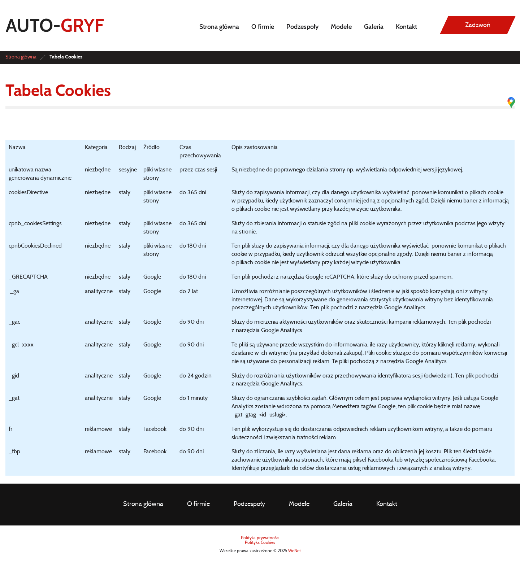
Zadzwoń (477, 25)
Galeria (374, 27)
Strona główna (219, 27)
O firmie (262, 27)
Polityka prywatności (260, 538)
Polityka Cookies (260, 542)
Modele (341, 27)
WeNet (294, 551)
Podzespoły (302, 27)
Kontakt (406, 27)
